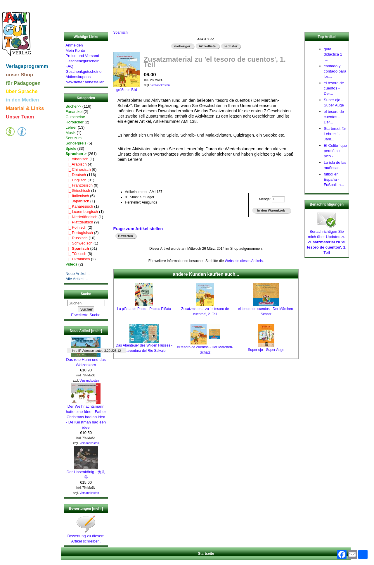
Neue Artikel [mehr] (86, 331)
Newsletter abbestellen (84, 82)
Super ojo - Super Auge (266, 350)
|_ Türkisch (75, 254)
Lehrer (71, 127)
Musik (70, 132)
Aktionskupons (78, 77)
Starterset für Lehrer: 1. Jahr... (335, 133)
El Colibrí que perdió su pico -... (335, 150)
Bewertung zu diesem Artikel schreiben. (86, 536)
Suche (86, 294)
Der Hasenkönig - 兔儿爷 (86, 472)
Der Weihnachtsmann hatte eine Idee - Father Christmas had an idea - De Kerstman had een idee (86, 415)
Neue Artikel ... (78, 273)
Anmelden (74, 45)
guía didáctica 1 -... (333, 54)
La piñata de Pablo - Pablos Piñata (144, 309)
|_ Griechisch (77, 190)
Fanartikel (73, 111)
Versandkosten (89, 380)
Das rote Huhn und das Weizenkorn (86, 360)
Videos (71, 264)
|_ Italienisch (77, 196)
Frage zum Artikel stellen (138, 228)
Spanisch (120, 32)
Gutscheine (75, 117)
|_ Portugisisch (79, 232)
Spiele (70, 148)
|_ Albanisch (76, 159)
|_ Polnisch (75, 227)
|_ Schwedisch (78, 243)
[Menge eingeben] (278, 199)
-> (75, 153)
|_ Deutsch (75, 175)
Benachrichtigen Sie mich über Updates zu (326, 240)
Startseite (206, 554)
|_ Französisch (79, 185)
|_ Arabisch (75, 164)
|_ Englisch (75, 180)
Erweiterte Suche (85, 315)
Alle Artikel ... (76, 279)
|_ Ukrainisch (77, 259)
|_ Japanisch (77, 201)
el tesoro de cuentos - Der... (334, 88)
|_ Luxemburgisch (81, 211)
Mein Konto (75, 50)
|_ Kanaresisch (79, 206)
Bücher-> (73, 106)
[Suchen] (86, 303)
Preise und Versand (82, 56)
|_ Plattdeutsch (79, 222)
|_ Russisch (76, 238)
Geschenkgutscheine (83, 71)
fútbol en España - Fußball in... (334, 179)
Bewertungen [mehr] (86, 509)
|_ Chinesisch (78, 169)
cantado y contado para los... (335, 71)
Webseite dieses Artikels (244, 261)
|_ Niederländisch (81, 217)
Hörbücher (74, 122)
